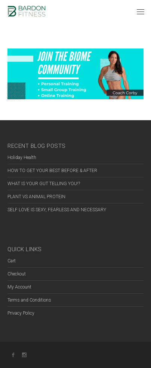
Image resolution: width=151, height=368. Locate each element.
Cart (11, 260)
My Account (19, 287)
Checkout (16, 274)
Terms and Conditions (29, 300)
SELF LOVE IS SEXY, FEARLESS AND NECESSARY (56, 209)
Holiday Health (21, 157)
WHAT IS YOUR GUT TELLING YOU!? (43, 183)
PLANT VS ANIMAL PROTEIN (36, 196)
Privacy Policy (20, 313)
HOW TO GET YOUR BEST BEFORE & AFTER (52, 170)
